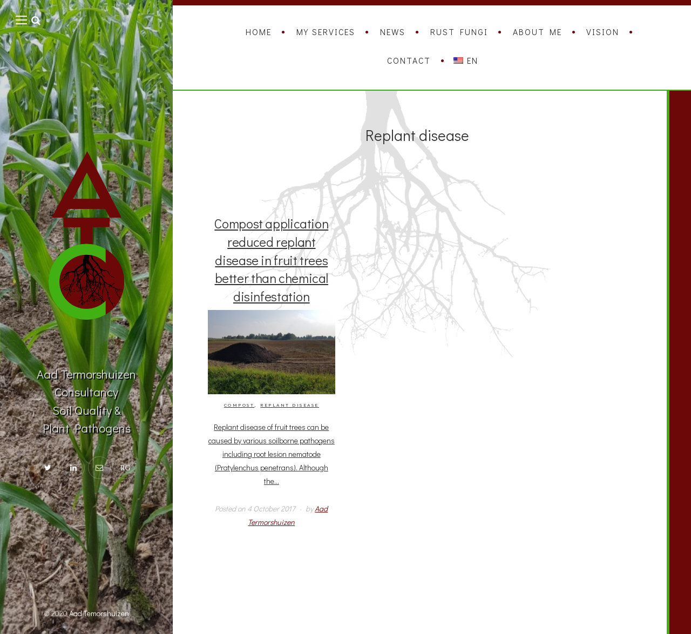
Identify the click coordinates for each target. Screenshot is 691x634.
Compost (239, 405)
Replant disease (289, 405)
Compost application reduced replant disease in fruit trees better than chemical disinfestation (271, 259)
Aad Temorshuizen (99, 613)
